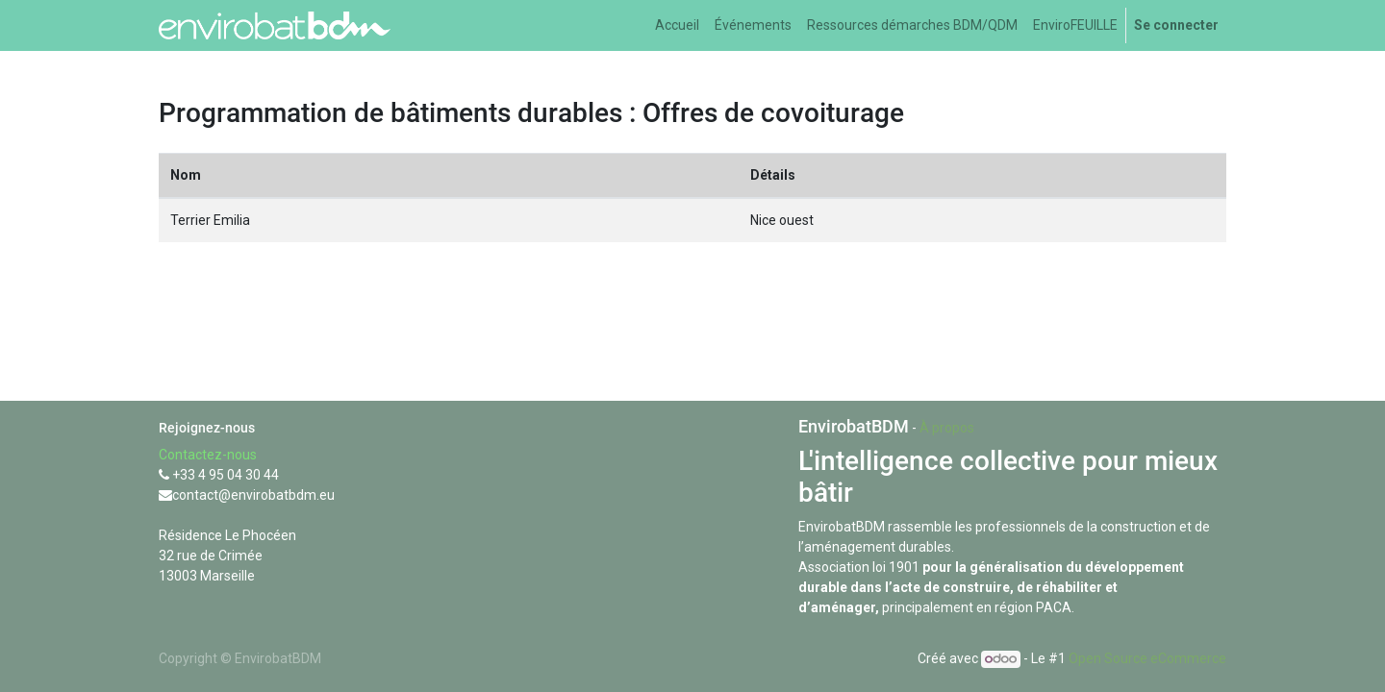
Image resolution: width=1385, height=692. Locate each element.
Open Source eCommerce (1147, 658)
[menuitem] (677, 25)
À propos (946, 427)
